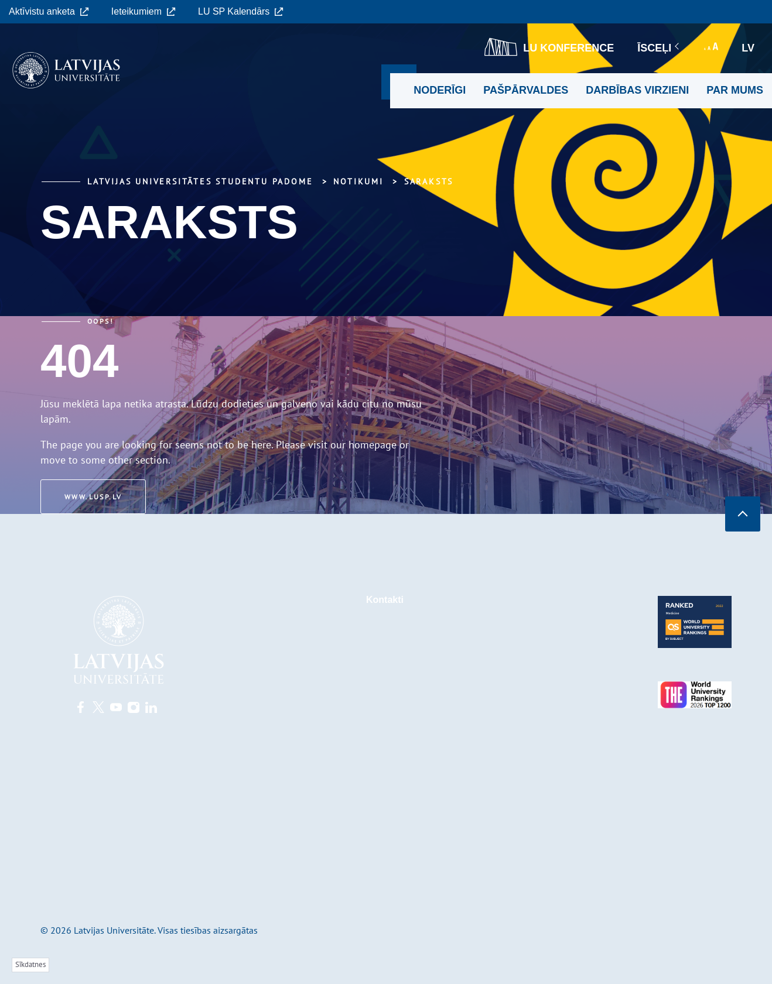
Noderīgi (440, 90)
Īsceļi (659, 48)
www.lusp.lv (93, 496)
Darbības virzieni (637, 90)
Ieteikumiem (143, 11)
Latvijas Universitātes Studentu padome (200, 181)
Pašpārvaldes (525, 90)
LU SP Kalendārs (240, 11)
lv (748, 48)
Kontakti (385, 600)
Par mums (734, 90)
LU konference (549, 46)
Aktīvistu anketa (49, 11)
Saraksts (428, 181)
